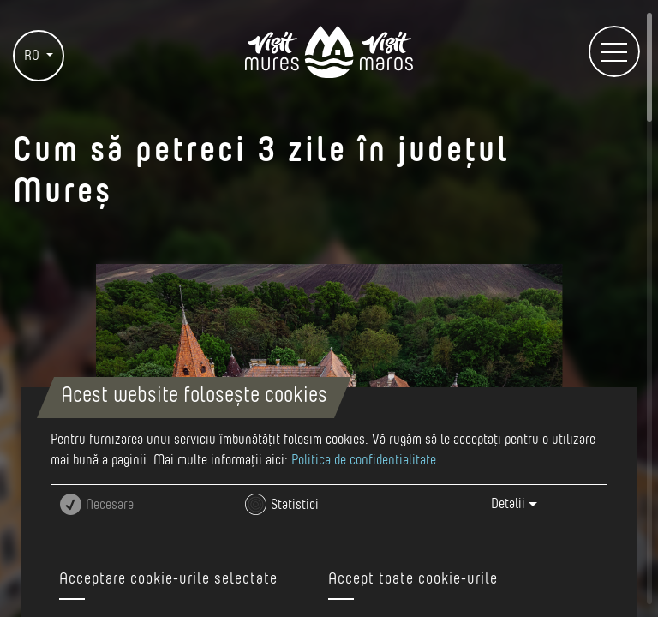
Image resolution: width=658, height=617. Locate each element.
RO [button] (33, 56)
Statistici (295, 505)
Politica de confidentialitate (363, 460)
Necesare (110, 505)
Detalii (514, 504)
